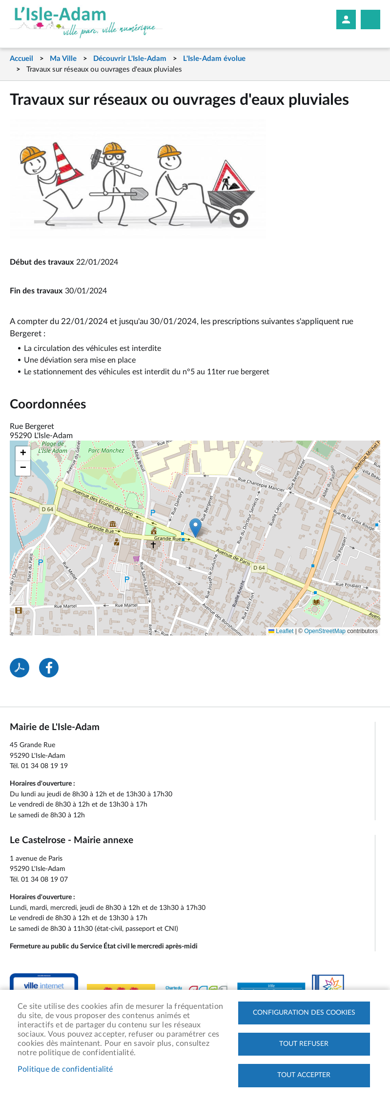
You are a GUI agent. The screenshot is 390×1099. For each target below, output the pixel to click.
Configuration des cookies (304, 1011)
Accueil (21, 58)
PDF (19, 667)
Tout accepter (303, 1075)
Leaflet (280, 631)
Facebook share (49, 667)
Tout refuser (303, 1043)
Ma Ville (63, 58)
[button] (195, 528)
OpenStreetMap (325, 631)
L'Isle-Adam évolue (214, 58)
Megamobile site (370, 19)
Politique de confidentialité (65, 1069)
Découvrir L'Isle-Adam (129, 58)
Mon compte (346, 19)
